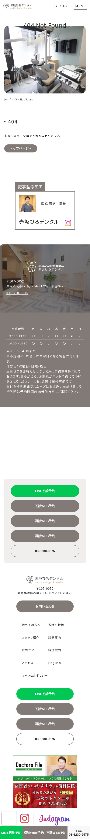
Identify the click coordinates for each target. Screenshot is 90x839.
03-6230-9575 (17, 293)
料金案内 (54, 650)
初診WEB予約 (45, 506)
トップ (7, 99)
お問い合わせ (45, 606)
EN (65, 6)
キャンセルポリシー (35, 675)
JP (56, 6)
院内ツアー (29, 650)
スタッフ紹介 (30, 638)
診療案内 (54, 638)
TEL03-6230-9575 (79, 832)
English (54, 663)
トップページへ (21, 148)
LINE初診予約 (45, 491)
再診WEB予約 (45, 521)
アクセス (28, 663)
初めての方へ (31, 625)
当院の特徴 (56, 625)
